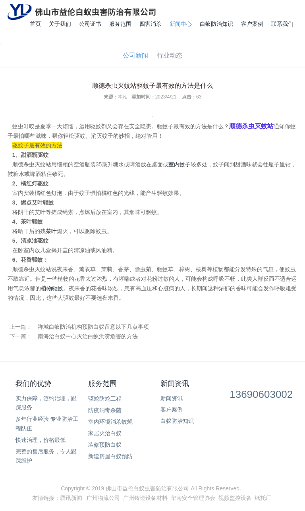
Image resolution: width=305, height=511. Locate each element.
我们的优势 (33, 384)
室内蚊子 (179, 164)
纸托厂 (263, 498)
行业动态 (169, 55)
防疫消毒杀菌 (105, 410)
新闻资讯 (174, 384)
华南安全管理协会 (193, 498)
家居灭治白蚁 (105, 433)
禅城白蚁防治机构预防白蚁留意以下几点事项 (93, 327)
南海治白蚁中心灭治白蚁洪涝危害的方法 (88, 336)
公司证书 (90, 24)
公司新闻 (135, 55)
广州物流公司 (103, 498)
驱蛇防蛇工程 (105, 398)
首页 (35, 24)
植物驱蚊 (52, 288)
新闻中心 (181, 24)
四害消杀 (150, 24)
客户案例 (252, 24)
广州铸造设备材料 (145, 498)
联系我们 (282, 24)
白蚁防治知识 (216, 24)
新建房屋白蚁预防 (110, 456)
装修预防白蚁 (105, 445)
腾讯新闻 (71, 498)
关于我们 (60, 24)
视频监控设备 (235, 498)
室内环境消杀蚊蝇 (110, 421)
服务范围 (120, 24)
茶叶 (51, 231)
